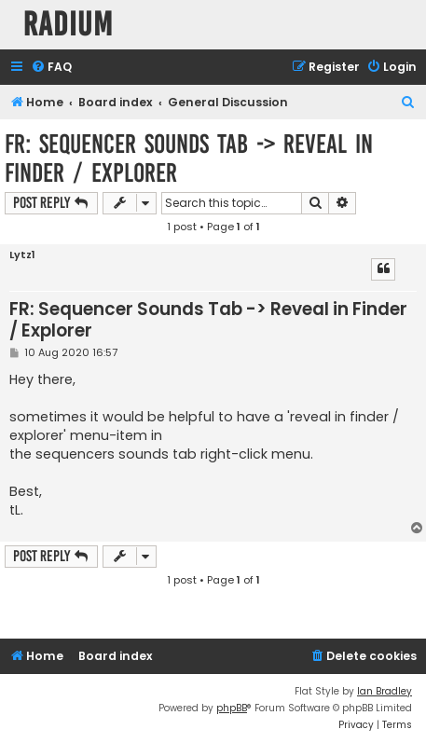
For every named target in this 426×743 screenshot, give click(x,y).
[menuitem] (51, 67)
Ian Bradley (384, 691)
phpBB (231, 708)
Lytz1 (22, 255)
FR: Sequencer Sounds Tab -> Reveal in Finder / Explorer (189, 158)
